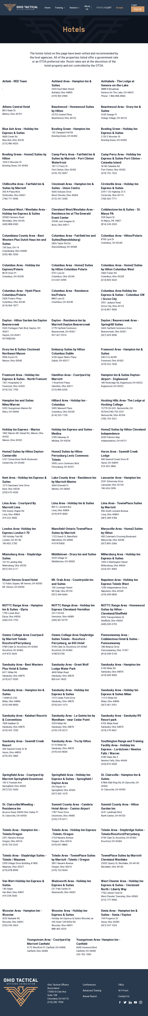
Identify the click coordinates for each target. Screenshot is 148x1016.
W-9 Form (123, 990)
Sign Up (137, 9)
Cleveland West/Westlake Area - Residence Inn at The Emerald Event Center (73, 213)
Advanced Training (92, 990)
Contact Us (123, 996)
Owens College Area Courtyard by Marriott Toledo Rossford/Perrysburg (22, 639)
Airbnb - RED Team (14, 81)
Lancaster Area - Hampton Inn (121, 477)
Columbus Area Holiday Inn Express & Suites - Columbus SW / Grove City (123, 295)
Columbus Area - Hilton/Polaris (121, 235)
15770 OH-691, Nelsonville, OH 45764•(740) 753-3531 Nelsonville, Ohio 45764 (117, 412)
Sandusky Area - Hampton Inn (120, 664)
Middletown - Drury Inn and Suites (74, 554)
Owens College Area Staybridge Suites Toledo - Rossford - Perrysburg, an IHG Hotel (73, 639)
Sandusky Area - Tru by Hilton (71, 741)
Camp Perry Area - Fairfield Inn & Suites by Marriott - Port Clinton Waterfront (73, 158)
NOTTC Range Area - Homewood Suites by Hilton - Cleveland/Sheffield (123, 609)
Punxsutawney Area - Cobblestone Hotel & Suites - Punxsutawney (120, 639)
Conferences (89, 984)
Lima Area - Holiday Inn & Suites (73, 503)
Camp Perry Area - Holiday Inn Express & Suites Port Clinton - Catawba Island (121, 158)
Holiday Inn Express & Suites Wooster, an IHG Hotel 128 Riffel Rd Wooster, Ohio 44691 (72, 922)
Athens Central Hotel (16, 107)
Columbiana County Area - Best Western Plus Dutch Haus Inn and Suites (24, 240)
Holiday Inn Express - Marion (21, 429)
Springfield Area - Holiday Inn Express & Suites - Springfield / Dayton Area (72, 779)
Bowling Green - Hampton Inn (71, 129)
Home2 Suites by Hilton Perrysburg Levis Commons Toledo (70, 455)
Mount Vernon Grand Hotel (20, 580)
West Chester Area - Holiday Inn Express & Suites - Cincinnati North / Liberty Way (122, 885)
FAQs (121, 984)
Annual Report (90, 996)
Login (134, 5)
